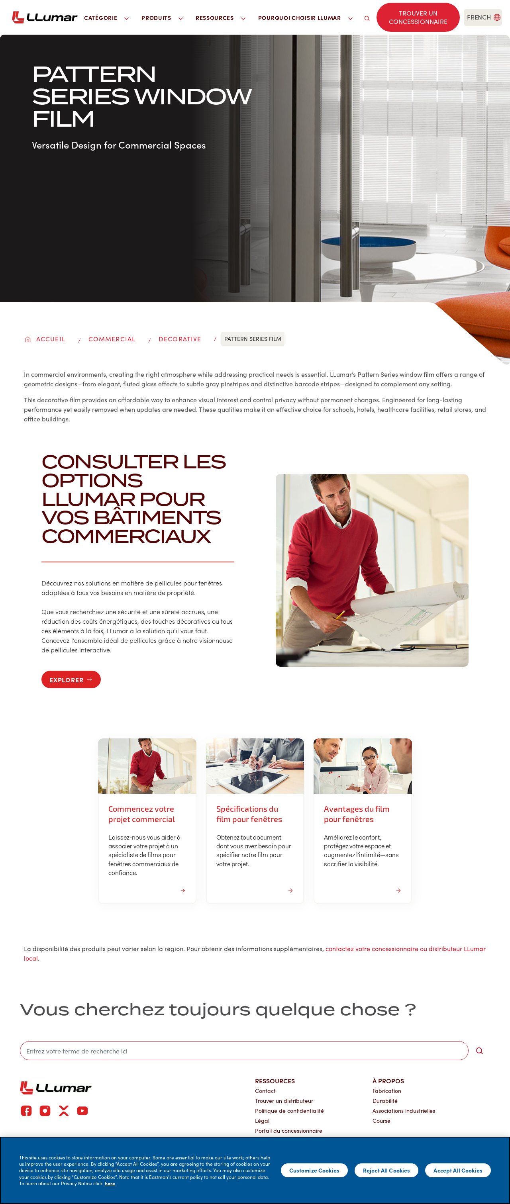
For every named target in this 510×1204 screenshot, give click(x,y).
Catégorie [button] (106, 18)
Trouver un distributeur (284, 1100)
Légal (262, 1120)
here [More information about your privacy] (110, 1183)
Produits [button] (162, 18)
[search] (367, 17)
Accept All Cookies (458, 1170)
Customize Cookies (314, 1170)
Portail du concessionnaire (288, 1130)
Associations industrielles (404, 1110)
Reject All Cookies (386, 1170)
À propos (388, 1080)
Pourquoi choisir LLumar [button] (305, 18)
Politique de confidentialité (289, 1110)
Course (381, 1120)
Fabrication (387, 1090)
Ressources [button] (220, 18)
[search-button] (479, 1050)
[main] (255, 1170)
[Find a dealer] (418, 17)
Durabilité (385, 1100)
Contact (265, 1090)
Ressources (275, 1080)
